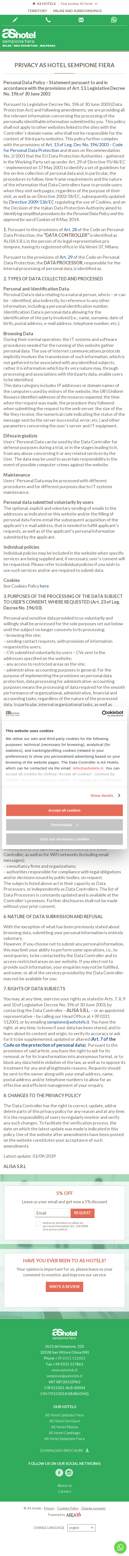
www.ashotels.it (64, 1370)
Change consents (93, 1508)
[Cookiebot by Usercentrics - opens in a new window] (101, 713)
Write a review (64, 1286)
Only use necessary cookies (64, 839)
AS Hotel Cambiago (65, 1432)
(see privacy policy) (55, 1229)
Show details (102, 795)
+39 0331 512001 (70, 1358)
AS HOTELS (44, 3)
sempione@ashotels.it (68, 1022)
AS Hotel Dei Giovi (64, 1421)
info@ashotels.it (88, 768)
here (44, 586)
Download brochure (64, 1450)
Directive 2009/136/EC (31, 202)
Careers (64, 1491)
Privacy (49, 1508)
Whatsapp (114, 20)
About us (64, 1485)
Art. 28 (70, 229)
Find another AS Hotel (79, 4)
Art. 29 (66, 257)
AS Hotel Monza (64, 1427)
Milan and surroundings (77, 11)
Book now (15, 20)
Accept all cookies (64, 810)
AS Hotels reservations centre (81, 20)
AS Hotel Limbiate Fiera (64, 1415)
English (81, 1528)
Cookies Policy (68, 1508)
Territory (37, 11)
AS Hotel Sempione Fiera (64, 1438)
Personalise (64, 825)
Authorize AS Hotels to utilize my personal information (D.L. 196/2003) (65, 1224)
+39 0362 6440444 (48, 20)
